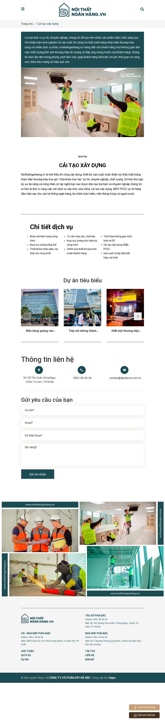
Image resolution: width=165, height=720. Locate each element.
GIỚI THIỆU (27, 688)
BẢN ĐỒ (89, 696)
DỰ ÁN (25, 696)
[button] (138, 354)
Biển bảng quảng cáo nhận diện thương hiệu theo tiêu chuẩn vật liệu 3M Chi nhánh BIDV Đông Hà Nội (39, 368)
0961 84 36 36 (82, 415)
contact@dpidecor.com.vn (125, 415)
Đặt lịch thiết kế (144, 715)
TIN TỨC (90, 688)
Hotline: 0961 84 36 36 (96, 656)
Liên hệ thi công (144, 707)
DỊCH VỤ (26, 692)
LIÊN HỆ (89, 692)
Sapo (112, 715)
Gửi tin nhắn (37, 511)
